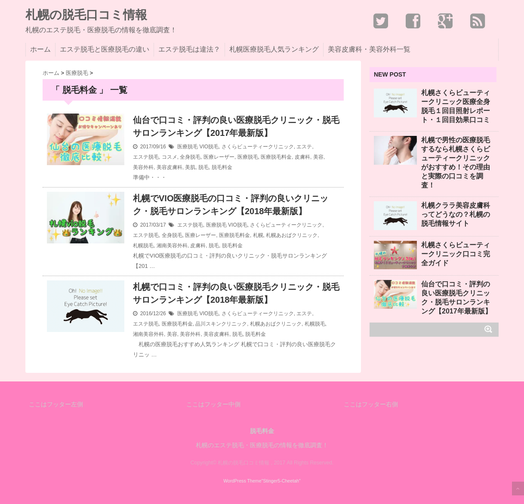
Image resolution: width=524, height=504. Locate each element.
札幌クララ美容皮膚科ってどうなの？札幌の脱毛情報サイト (455, 214)
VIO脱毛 (209, 147)
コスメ (169, 157)
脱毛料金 (222, 167)
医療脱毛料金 (276, 157)
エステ (304, 147)
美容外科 (143, 167)
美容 (318, 157)
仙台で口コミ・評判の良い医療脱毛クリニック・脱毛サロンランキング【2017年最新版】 (236, 126)
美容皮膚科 (169, 167)
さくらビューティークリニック (258, 147)
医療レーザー (218, 157)
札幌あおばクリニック (291, 235)
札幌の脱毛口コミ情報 (86, 15)
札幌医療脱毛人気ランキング (274, 49)
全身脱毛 (190, 157)
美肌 (190, 167)
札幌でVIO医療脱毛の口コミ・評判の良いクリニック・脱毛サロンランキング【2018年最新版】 (230, 205)
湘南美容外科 (172, 246)
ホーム (40, 49)
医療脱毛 (187, 147)
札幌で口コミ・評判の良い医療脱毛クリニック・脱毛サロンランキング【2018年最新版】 (236, 293)
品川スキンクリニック (221, 324)
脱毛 (203, 167)
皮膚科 (302, 157)
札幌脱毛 (143, 246)
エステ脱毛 (146, 157)
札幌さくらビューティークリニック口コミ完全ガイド (455, 254)
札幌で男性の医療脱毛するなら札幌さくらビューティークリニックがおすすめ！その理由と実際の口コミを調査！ (455, 162)
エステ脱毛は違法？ (189, 49)
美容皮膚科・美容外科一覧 (369, 49)
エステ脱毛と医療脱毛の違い (104, 49)
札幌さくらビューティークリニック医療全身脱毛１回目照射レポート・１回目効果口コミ (455, 106)
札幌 (258, 235)
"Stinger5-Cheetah (280, 480)
